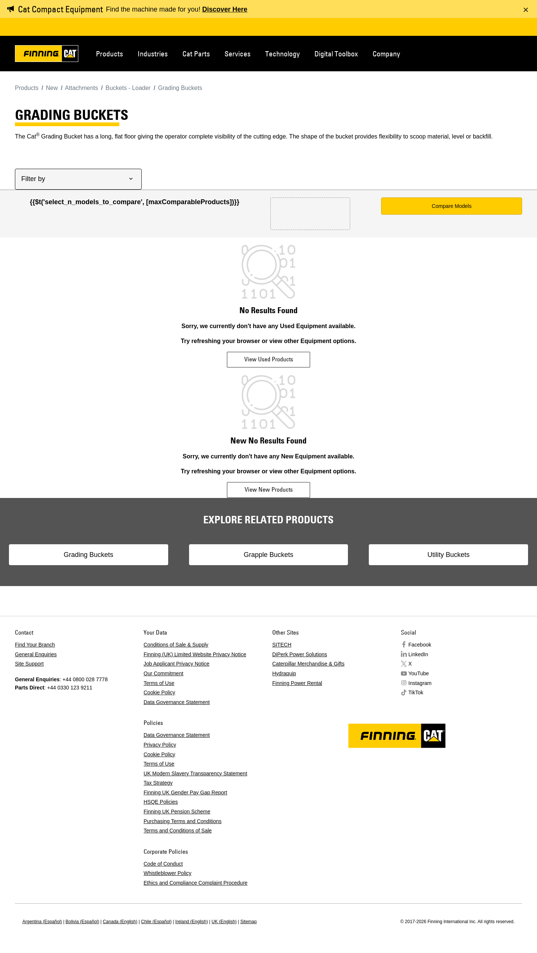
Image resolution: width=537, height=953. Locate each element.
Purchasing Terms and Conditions (183, 821)
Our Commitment (163, 673)
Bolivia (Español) (82, 921)
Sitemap (248, 921)
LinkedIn (418, 654)
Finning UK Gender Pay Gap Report (185, 792)
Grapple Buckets (268, 554)
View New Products (269, 489)
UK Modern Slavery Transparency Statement (195, 773)
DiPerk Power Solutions (299, 654)
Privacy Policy (160, 745)
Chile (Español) (156, 921)
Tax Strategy (158, 783)
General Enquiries (36, 654)
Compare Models (452, 206)
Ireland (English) (191, 921)
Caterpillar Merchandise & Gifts (308, 664)
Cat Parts (196, 53)
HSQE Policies (161, 802)
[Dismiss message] (526, 9)
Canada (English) (120, 921)
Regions (511, 53)
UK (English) (223, 921)
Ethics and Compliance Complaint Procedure (196, 883)
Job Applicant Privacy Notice (177, 664)
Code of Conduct (163, 864)
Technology (282, 53)
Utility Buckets (408, 554)
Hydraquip (284, 673)
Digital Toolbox (336, 53)
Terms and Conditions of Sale (178, 831)
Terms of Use (159, 683)
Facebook (419, 645)
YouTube (418, 673)
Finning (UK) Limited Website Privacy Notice (195, 654)
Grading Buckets (128, 554)
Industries (153, 53)
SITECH (281, 645)
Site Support (29, 664)
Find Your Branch (35, 645)
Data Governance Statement (177, 702)
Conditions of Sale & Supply (176, 645)
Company (386, 53)
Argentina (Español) (42, 921)
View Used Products (268, 359)
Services (237, 53)
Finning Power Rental (297, 683)
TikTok (415, 692)
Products (109, 53)
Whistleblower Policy (167, 873)
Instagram (419, 683)
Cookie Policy (159, 692)
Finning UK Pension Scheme (177, 812)
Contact (486, 53)
